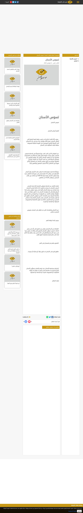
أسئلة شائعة (51, 55)
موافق (79, 511)
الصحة (46, 55)
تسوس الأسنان (40, 55)
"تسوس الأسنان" (73, 59)
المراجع (75, 61)
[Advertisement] (41, 16)
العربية (7, 2)
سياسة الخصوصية (72, 511)
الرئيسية (57, 55)
